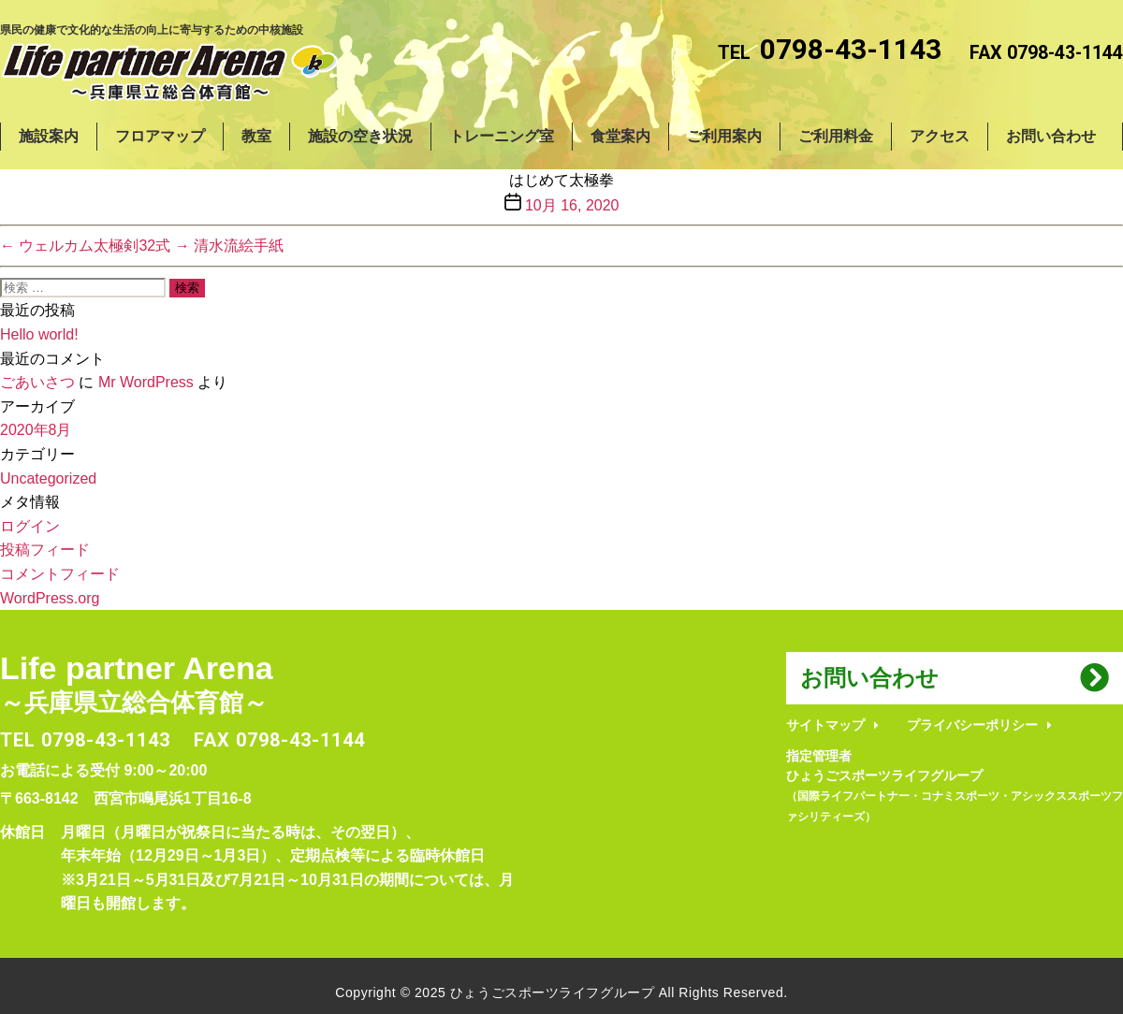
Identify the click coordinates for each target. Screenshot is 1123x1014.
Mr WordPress (146, 382)
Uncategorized (48, 478)
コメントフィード (60, 574)
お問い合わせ (869, 677)
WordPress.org (49, 598)
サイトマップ (825, 724)
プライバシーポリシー (972, 724)
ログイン (30, 526)
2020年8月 (36, 430)
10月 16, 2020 (572, 205)
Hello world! (39, 334)
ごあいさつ (37, 382)
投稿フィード (45, 550)
